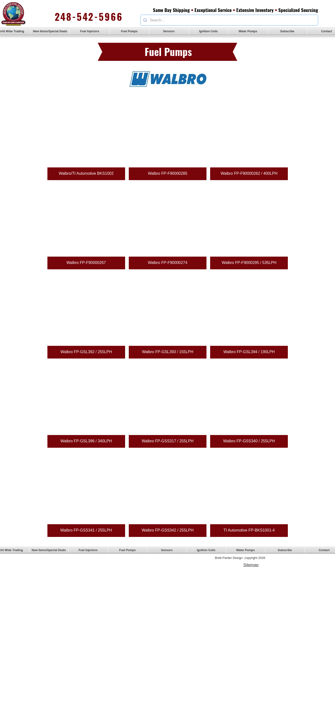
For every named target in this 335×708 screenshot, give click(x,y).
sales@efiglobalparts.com (113, 560)
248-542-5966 (89, 16)
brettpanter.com (115, 564)
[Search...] (229, 20)
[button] (89, 31)
